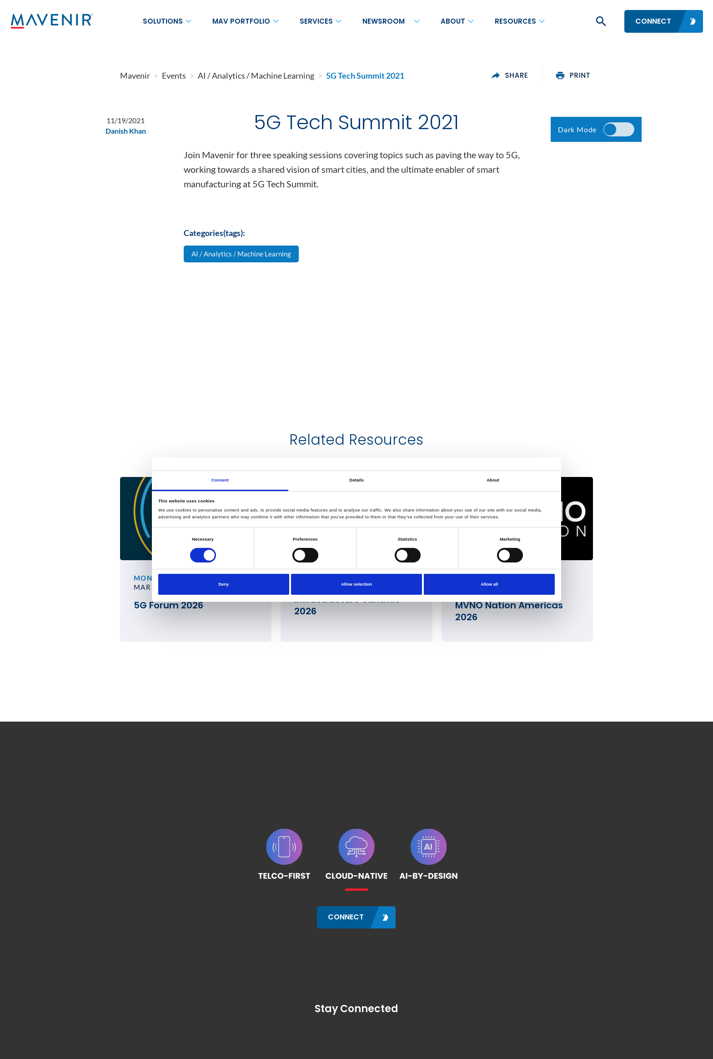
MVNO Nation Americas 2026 (539, 620)
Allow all (489, 584)
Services (316, 21)
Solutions (163, 21)
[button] (600, 21)
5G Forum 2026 (114, 629)
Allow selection (356, 584)
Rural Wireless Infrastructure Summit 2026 (342, 617)
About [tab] (493, 480)
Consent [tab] (220, 480)
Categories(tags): (214, 239)
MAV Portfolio (241, 21)
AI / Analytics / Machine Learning (244, 260)
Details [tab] (356, 480)
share (564, 75)
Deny (223, 584)
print (628, 75)
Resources (515, 21)
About (453, 21)
